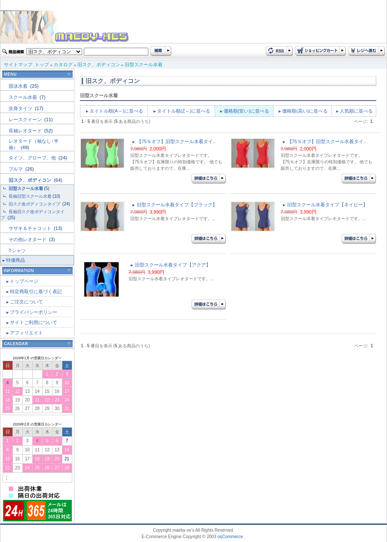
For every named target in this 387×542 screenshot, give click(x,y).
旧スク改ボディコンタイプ (35, 204)
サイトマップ (18, 64)
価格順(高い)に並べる (305, 110)
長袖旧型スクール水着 (30, 196)
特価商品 (15, 260)
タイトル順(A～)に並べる (116, 110)
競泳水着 (19, 86)
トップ (42, 64)
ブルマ (16, 168)
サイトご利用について (33, 322)
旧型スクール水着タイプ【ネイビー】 (327, 204)
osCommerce (230, 536)
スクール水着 (23, 97)
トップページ (24, 281)
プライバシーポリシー (33, 312)
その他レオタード (28, 239)
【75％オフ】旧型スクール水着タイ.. (176, 141)
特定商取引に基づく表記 (36, 291)
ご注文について (26, 301)
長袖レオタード (26, 130)
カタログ (63, 64)
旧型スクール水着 (144, 64)
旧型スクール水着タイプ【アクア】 (173, 264)
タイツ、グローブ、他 (33, 157)
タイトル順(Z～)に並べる (183, 110)
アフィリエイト (26, 332)
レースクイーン (26, 119)
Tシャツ (17, 250)
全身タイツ (21, 108)
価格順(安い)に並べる (246, 110)
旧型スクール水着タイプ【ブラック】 (177, 204)
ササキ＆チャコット (30, 228)
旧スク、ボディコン (98, 64)
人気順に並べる (356, 110)
